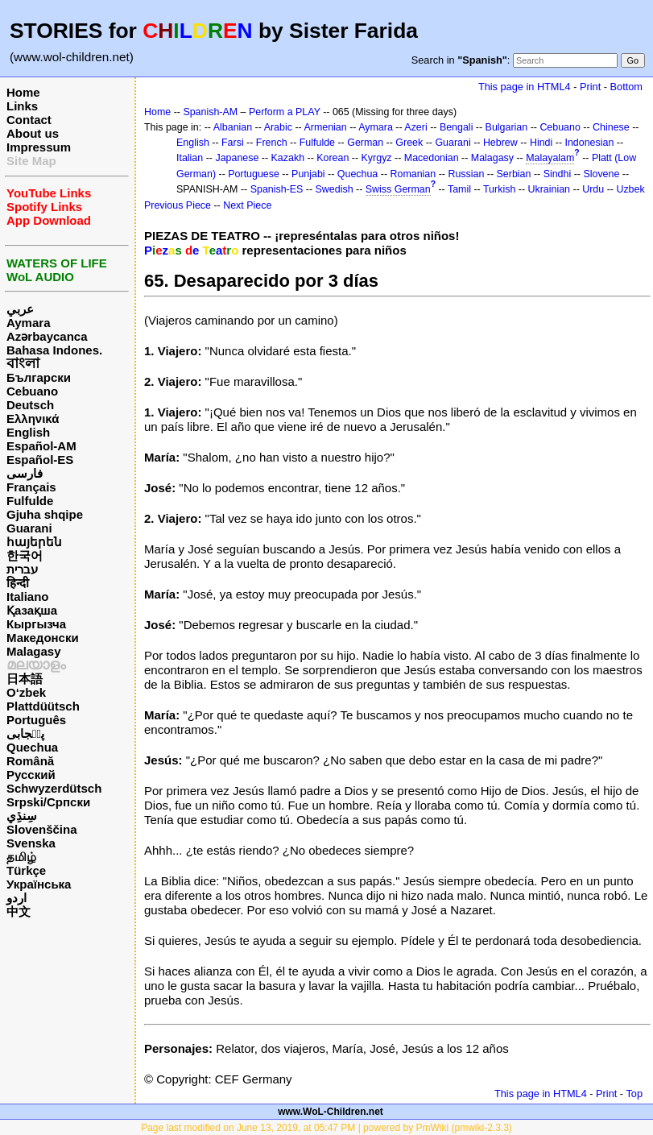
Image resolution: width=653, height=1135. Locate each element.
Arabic (278, 127)
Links (22, 106)
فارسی (24, 473)
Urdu (593, 189)
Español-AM (41, 446)
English (28, 432)
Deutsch (30, 405)
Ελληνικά (32, 418)
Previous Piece (177, 205)
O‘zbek (26, 692)
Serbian (514, 174)
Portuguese (253, 174)
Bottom (626, 87)
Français (31, 487)
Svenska (31, 843)
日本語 (24, 679)
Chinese (611, 127)
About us (32, 133)
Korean (332, 158)
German (365, 142)
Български (38, 377)
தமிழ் (21, 857)
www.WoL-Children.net (330, 1111)
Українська (38, 884)
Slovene (601, 174)
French (271, 142)
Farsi (232, 142)
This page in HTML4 (524, 87)
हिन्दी (17, 583)
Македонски (42, 637)
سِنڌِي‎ (21, 815)
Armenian (325, 127)
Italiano (27, 596)
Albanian (232, 127)
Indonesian (589, 142)
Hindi (541, 142)
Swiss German (398, 189)
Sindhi (557, 174)
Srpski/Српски (48, 802)
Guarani (29, 528)
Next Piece (247, 205)
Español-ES (39, 459)
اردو (16, 898)
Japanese (236, 158)
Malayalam (550, 158)
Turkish (499, 189)
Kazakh (288, 158)
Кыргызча (36, 624)
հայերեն (34, 542)
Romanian (413, 174)
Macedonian (431, 158)
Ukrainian (549, 189)
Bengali (456, 127)
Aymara (28, 322)
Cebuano (32, 391)
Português (36, 720)
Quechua (32, 747)
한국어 (24, 555)
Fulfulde (29, 500)
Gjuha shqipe (44, 514)
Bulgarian (507, 127)
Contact (29, 119)
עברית (22, 569)
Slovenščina (41, 829)
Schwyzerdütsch (53, 788)
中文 (18, 911)
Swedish (334, 189)
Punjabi (308, 174)
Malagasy (33, 651)
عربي (20, 309)
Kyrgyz (377, 158)
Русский (31, 774)
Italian (189, 158)
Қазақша (31, 610)
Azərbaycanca (47, 336)
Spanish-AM (210, 112)
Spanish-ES (277, 189)
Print (590, 87)
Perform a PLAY (284, 112)
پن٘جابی (25, 733)
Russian (466, 174)
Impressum (38, 147)
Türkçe (26, 870)
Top (634, 1093)
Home (23, 92)
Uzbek (630, 189)
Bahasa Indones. (54, 350)
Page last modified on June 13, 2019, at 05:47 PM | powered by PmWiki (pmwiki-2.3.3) (326, 1127)
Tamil (459, 189)
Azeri (415, 127)
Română (30, 761)
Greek (409, 142)
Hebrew (500, 142)
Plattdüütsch (43, 706)
